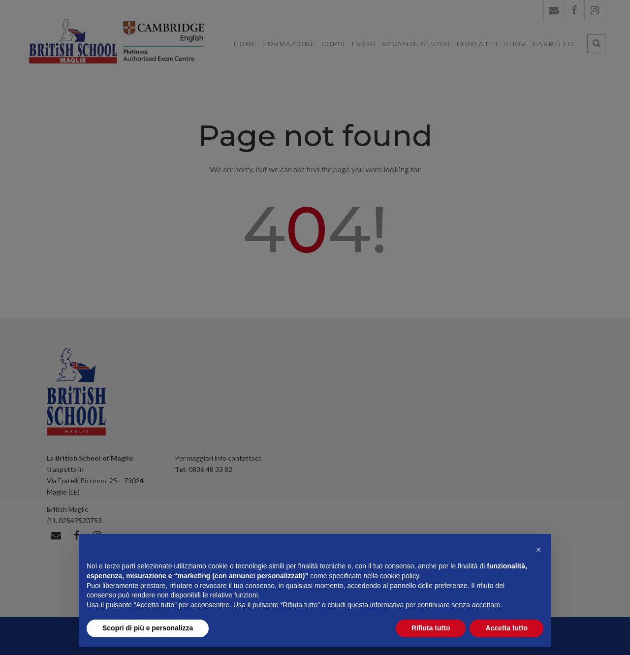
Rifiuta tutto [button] (430, 628)
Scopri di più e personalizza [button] (147, 628)
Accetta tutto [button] (506, 628)
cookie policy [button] (399, 576)
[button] (538, 550)
